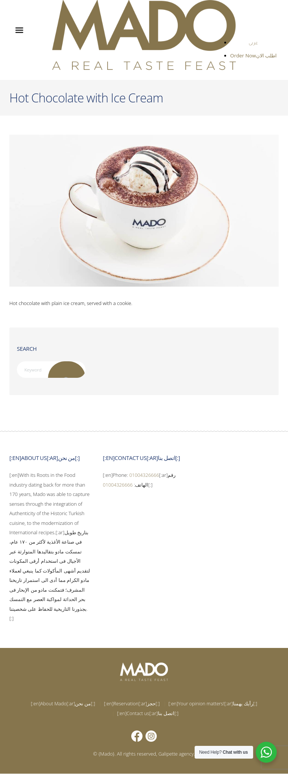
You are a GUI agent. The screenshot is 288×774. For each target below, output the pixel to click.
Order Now (244, 55)
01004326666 (144, 475)
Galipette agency (176, 754)
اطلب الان (266, 55)
